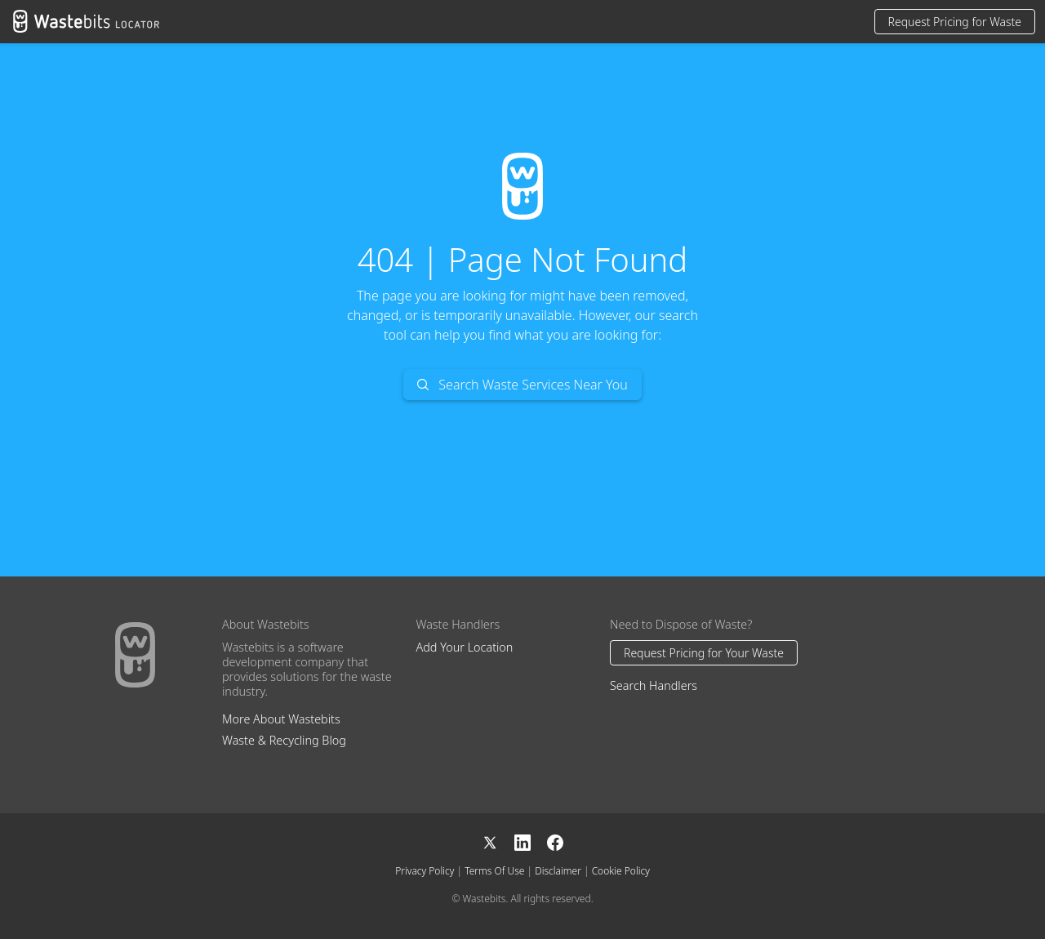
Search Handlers (653, 685)
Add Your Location (465, 647)
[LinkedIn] (530, 841)
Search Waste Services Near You (522, 385)
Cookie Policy (621, 871)
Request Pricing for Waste (954, 21)
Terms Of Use (494, 871)
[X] (498, 841)
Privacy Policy (424, 871)
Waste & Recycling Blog (284, 740)
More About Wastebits (281, 719)
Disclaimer (558, 871)
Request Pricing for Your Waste (704, 653)
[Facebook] (555, 841)
